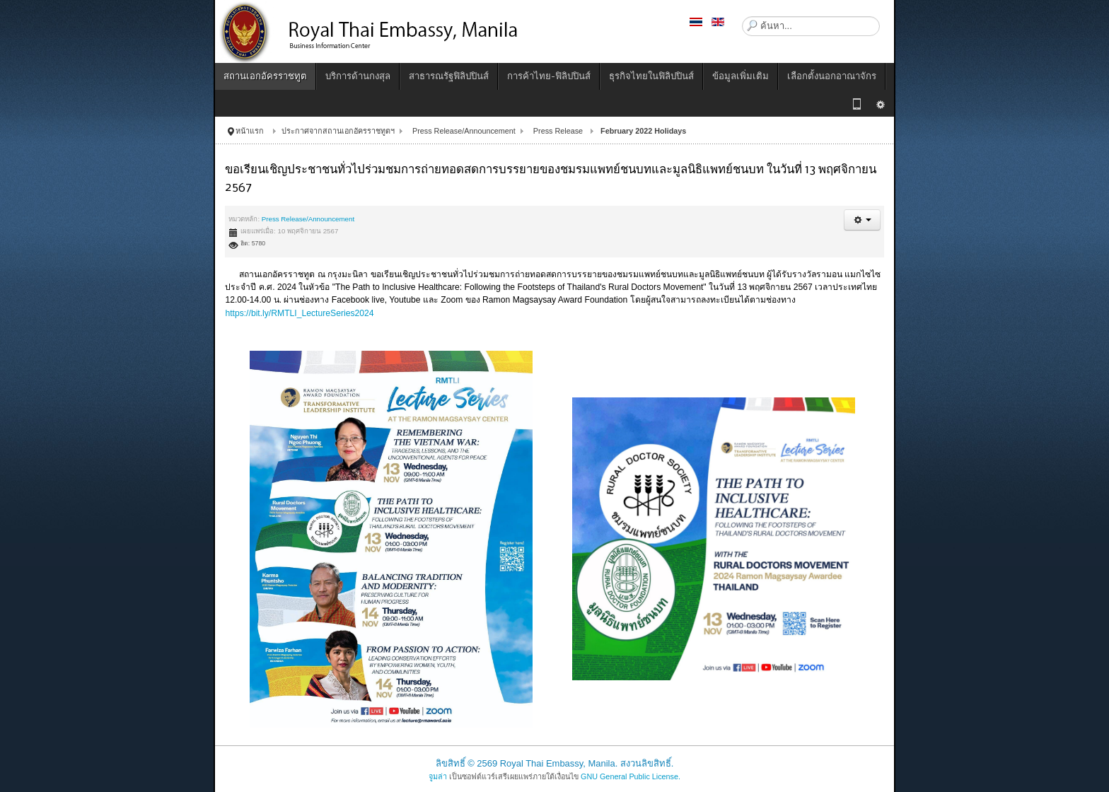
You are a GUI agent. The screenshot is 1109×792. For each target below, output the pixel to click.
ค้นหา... (742, 16)
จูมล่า (438, 776)
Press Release (558, 131)
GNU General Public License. (630, 776)
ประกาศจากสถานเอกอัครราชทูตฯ (338, 131)
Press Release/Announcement (464, 131)
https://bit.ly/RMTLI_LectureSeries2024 (299, 313)
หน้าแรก (250, 131)
